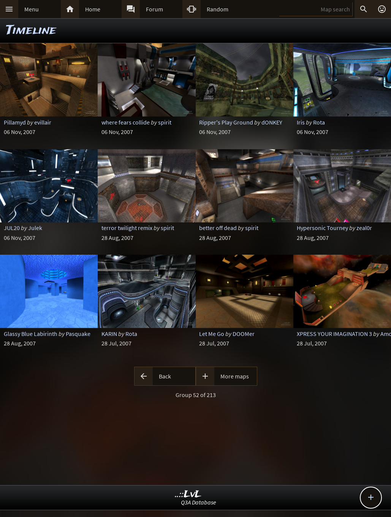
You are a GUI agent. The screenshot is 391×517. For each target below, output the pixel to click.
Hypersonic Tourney (322, 228)
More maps (234, 376)
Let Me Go (211, 333)
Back (165, 376)
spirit (164, 122)
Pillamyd (15, 122)
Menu (31, 9)
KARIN (109, 333)
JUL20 (12, 228)
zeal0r (364, 228)
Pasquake (78, 333)
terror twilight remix (126, 228)
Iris (301, 122)
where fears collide (125, 122)
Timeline (31, 30)
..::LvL (188, 494)
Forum (154, 9)
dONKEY (271, 122)
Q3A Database (198, 502)
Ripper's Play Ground (226, 122)
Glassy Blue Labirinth (30, 333)
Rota (319, 122)
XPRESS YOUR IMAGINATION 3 (334, 333)
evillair (42, 122)
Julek (35, 228)
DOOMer (244, 333)
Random (217, 9)
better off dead (218, 228)
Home (92, 9)
